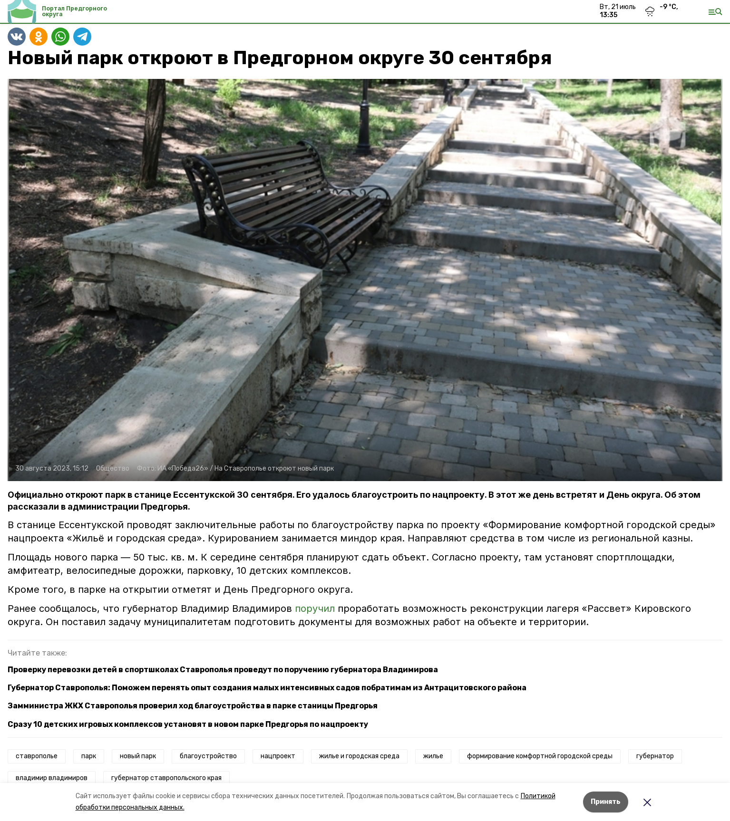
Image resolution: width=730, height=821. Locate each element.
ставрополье (37, 756)
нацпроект (278, 756)
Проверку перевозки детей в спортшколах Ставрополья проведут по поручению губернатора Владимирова (223, 669)
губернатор (655, 756)
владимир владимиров (52, 778)
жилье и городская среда (359, 756)
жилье (433, 756)
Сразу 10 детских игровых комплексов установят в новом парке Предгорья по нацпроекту (188, 724)
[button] (365, 280)
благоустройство (208, 756)
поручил (316, 608)
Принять (606, 802)
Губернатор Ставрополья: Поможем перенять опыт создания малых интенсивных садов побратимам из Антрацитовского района (267, 687)
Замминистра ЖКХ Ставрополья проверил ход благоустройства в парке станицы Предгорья (193, 705)
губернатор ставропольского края (166, 778)
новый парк (138, 756)
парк (88, 756)
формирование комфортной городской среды (540, 756)
